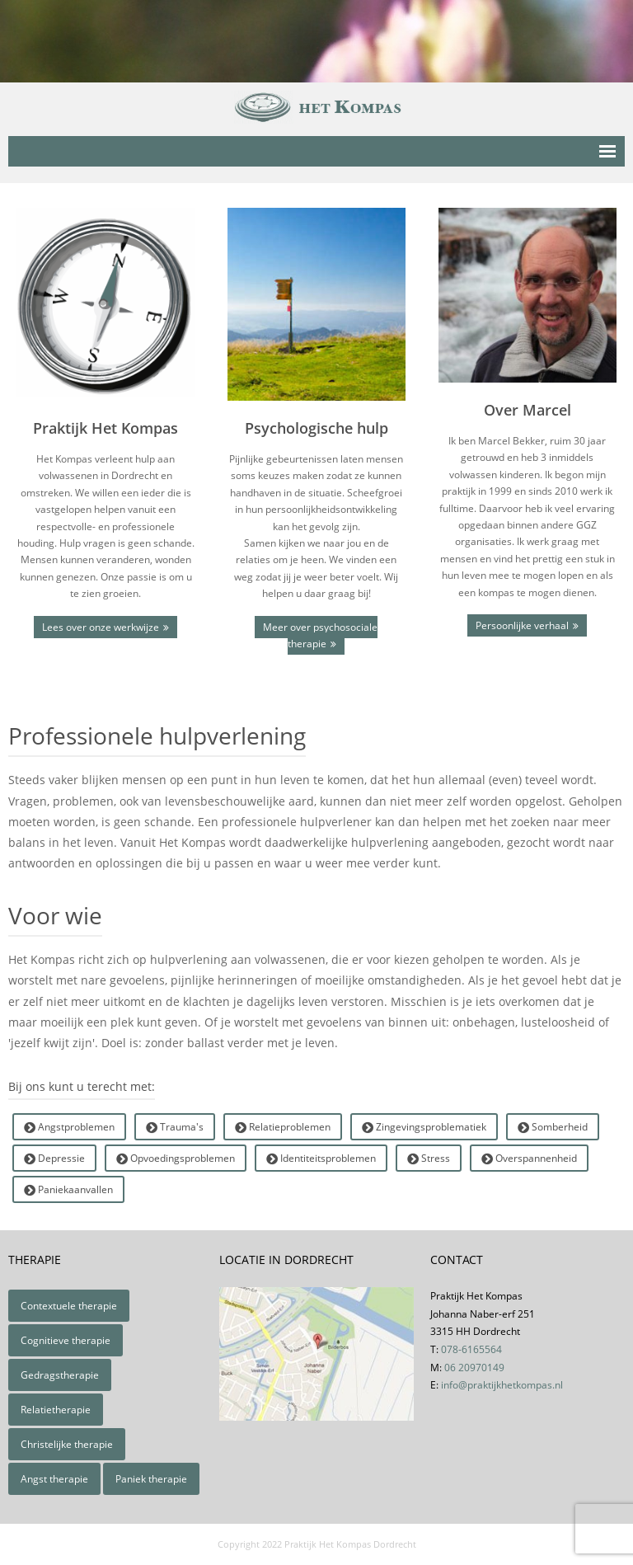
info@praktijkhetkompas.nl (502, 1385)
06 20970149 (474, 1368)
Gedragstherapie (60, 1375)
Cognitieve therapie (65, 1340)
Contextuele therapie (69, 1306)
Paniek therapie (151, 1479)
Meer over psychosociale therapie (320, 635)
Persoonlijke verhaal (522, 625)
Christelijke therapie (67, 1444)
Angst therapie (54, 1479)
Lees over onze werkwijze (100, 627)
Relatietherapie (56, 1410)
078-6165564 (471, 1349)
